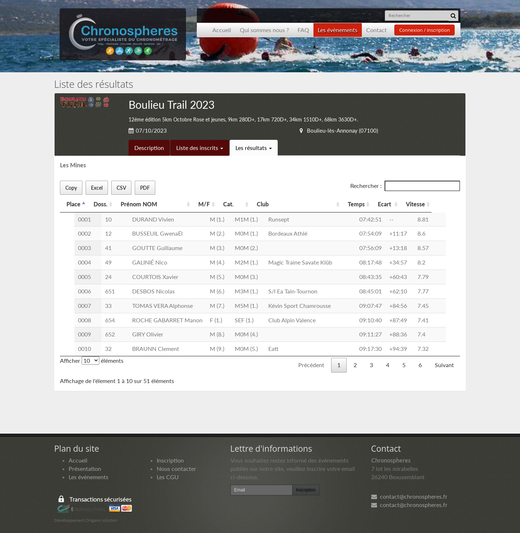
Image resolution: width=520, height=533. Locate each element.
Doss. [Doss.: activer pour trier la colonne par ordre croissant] (101, 204)
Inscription (170, 460)
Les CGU (168, 476)
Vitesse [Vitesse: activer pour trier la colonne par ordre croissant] (415, 204)
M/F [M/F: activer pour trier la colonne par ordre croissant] (204, 204)
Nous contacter (176, 468)
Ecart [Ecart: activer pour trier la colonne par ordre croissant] (384, 204)
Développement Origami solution (85, 520)
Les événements (88, 476)
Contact (376, 29)
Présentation (85, 468)
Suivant (444, 364)
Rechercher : (405, 186)
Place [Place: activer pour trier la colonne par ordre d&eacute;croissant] (73, 204)
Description (149, 147)
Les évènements (338, 29)
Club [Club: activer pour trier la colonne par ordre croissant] (263, 204)
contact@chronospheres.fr (409, 496)
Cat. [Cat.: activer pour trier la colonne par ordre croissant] (228, 204)
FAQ (303, 29)
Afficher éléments (92, 360)
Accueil (221, 29)
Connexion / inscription (424, 30)
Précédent (311, 364)
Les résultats (253, 147)
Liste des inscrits (199, 147)
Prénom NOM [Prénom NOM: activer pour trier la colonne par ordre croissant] (139, 204)
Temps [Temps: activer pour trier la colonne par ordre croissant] (356, 204)
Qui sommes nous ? (264, 29)
